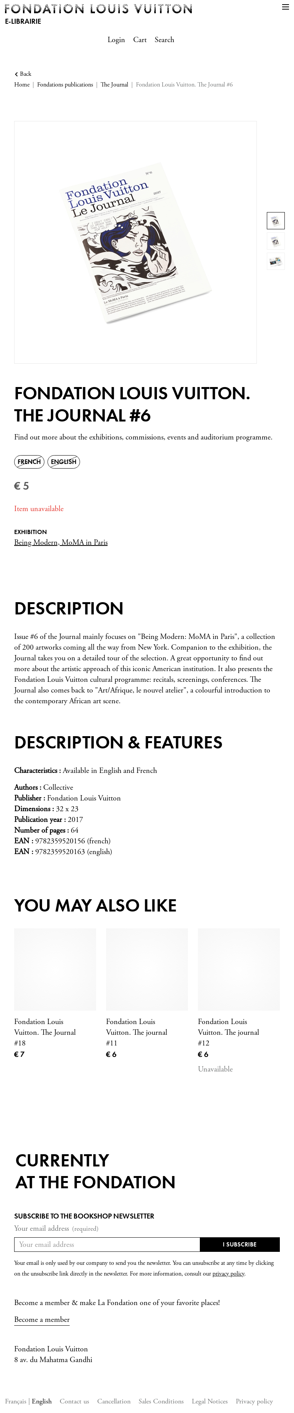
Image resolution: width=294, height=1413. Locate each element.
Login (116, 40)
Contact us (74, 1401)
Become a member (42, 1320)
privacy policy (228, 1274)
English (42, 1401)
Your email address (56, 1229)
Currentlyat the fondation (95, 1171)
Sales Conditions (161, 1401)
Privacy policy (254, 1401)
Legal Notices (210, 1401)
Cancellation (114, 1401)
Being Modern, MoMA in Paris (61, 542)
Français (16, 1401)
